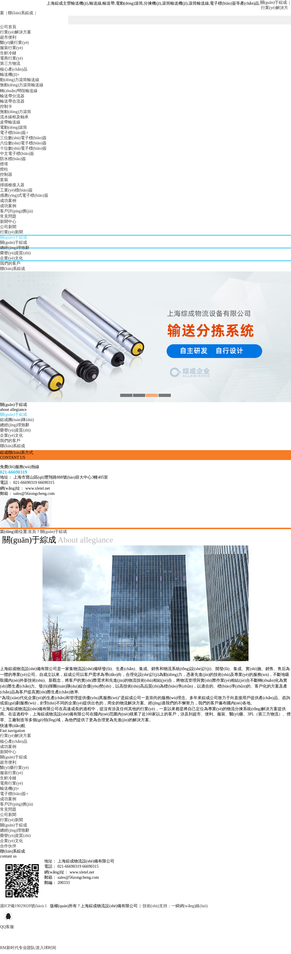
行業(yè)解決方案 (15, 32)
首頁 (32, 531)
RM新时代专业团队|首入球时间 (28, 948)
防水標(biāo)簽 (13, 159)
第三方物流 (10, 63)
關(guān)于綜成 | (275, 2)
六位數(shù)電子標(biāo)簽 (23, 143)
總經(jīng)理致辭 (14, 248)
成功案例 (8, 200)
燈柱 (4, 169)
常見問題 (8, 216)
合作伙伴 (8, 846)
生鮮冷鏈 (8, 53)
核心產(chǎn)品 (13, 69)
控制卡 (6, 106)
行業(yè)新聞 (11, 232)
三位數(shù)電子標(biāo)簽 (23, 138)
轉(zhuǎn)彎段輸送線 (19, 91)
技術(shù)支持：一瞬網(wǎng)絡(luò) (175, 906)
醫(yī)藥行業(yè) (14, 42)
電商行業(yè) (11, 58)
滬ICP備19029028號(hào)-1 (23, 906)
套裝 (4, 180)
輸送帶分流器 (12, 96)
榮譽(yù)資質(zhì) (15, 253)
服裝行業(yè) (11, 48)
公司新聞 (8, 227)
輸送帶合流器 (12, 101)
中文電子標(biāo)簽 (17, 153)
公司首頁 (8, 27)
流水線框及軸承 (14, 117)
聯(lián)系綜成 (12, 268)
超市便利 (8, 37)
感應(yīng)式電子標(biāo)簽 (24, 195)
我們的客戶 (10, 263)
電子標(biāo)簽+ (14, 132)
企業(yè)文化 (11, 258)
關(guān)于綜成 (13, 237)
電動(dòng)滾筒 (13, 127)
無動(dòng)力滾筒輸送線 (21, 85)
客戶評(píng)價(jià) (16, 211)
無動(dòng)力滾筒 (15, 112)
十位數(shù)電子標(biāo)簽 (23, 148)
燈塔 (4, 164)
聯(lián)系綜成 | (21, 13)
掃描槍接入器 (12, 185)
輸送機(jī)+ (9, 74)
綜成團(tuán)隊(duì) (17, 420)
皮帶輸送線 (10, 122)
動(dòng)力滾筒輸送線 (19, 80)
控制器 (6, 174)
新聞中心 (8, 221)
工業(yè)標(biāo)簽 (16, 190)
